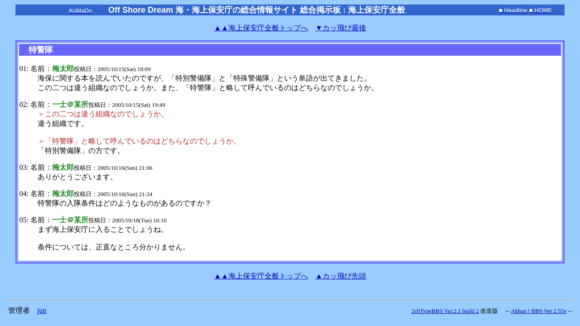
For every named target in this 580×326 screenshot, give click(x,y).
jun (41, 310)
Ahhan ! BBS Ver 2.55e (538, 310)
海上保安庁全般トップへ (261, 28)
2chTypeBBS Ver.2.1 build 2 (445, 310)
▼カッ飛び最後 (340, 28)
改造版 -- (495, 310)
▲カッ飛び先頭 (340, 276)
